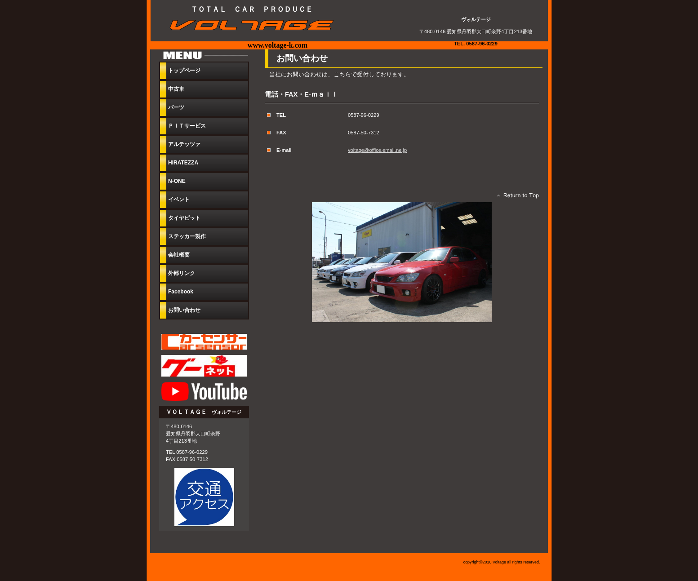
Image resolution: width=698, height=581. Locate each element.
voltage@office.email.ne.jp (377, 150)
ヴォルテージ (256, 25)
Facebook (180, 291)
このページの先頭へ (515, 197)
